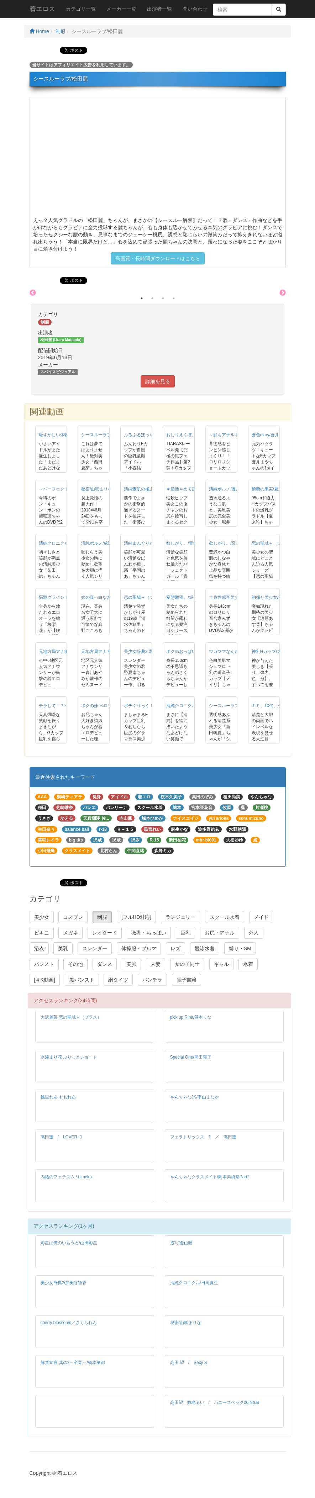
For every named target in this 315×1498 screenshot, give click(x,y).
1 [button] (141, 298)
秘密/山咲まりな (96, 489)
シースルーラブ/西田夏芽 (105, 434)
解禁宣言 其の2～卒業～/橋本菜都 (73, 1362)
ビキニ (41, 933)
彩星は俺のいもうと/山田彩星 (69, 1242)
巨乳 (185, 933)
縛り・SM (240, 948)
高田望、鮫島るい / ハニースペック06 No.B (214, 1402)
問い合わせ (195, 9)
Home (39, 31)
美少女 (41, 917)
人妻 (156, 964)
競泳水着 (205, 948)
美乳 (63, 948)
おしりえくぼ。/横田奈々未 (192, 434)
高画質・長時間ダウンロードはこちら (157, 258)
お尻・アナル (220, 933)
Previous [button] (32, 293)
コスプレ (73, 917)
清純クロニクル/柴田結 (61, 543)
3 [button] (163, 298)
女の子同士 (187, 964)
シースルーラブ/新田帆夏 (233, 705)
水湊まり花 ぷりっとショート (69, 1057)
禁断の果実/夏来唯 (269, 489)
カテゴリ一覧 (81, 9)
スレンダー (94, 948)
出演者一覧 (159, 9)
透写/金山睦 (181, 1242)
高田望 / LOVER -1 (62, 1136)
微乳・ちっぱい (148, 933)
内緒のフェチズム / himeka (66, 1176)
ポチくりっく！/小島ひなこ (150, 705)
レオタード (104, 933)
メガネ (70, 933)
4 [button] (173, 298)
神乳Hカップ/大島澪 (271, 651)
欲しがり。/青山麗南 (186, 543)
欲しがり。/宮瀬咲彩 (228, 543)
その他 (75, 964)
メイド (261, 917)
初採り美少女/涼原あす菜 (276, 597)
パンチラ (152, 980)
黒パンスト (81, 980)
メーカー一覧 (121, 9)
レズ (175, 948)
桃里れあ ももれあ (58, 1097)
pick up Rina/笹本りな (191, 1017)
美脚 (131, 964)
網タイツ (118, 980)
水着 (248, 964)
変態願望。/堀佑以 (183, 597)
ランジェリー (180, 917)
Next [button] (282, 293)
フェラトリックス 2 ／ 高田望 (203, 1136)
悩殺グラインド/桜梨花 (61, 597)
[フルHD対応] (136, 917)
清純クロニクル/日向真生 (194, 1282)
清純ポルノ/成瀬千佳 (101, 543)
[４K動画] (44, 980)
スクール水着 (225, 917)
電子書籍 (186, 980)
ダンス (104, 964)
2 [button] (152, 298)
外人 (254, 933)
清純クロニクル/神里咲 (188, 705)
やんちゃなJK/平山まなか (194, 1097)
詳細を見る (157, 381)
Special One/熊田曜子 (190, 1057)
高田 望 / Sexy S (188, 1362)
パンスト (44, 964)
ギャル (221, 964)
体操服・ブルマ (138, 948)
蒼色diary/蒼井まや (270, 434)
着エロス (42, 8)
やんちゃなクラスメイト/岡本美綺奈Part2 (210, 1176)
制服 (60, 31)
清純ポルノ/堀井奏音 (228, 489)
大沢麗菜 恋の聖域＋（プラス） (71, 1017)
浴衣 (39, 948)
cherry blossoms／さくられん (69, 1322)
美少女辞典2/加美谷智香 (64, 1282)
